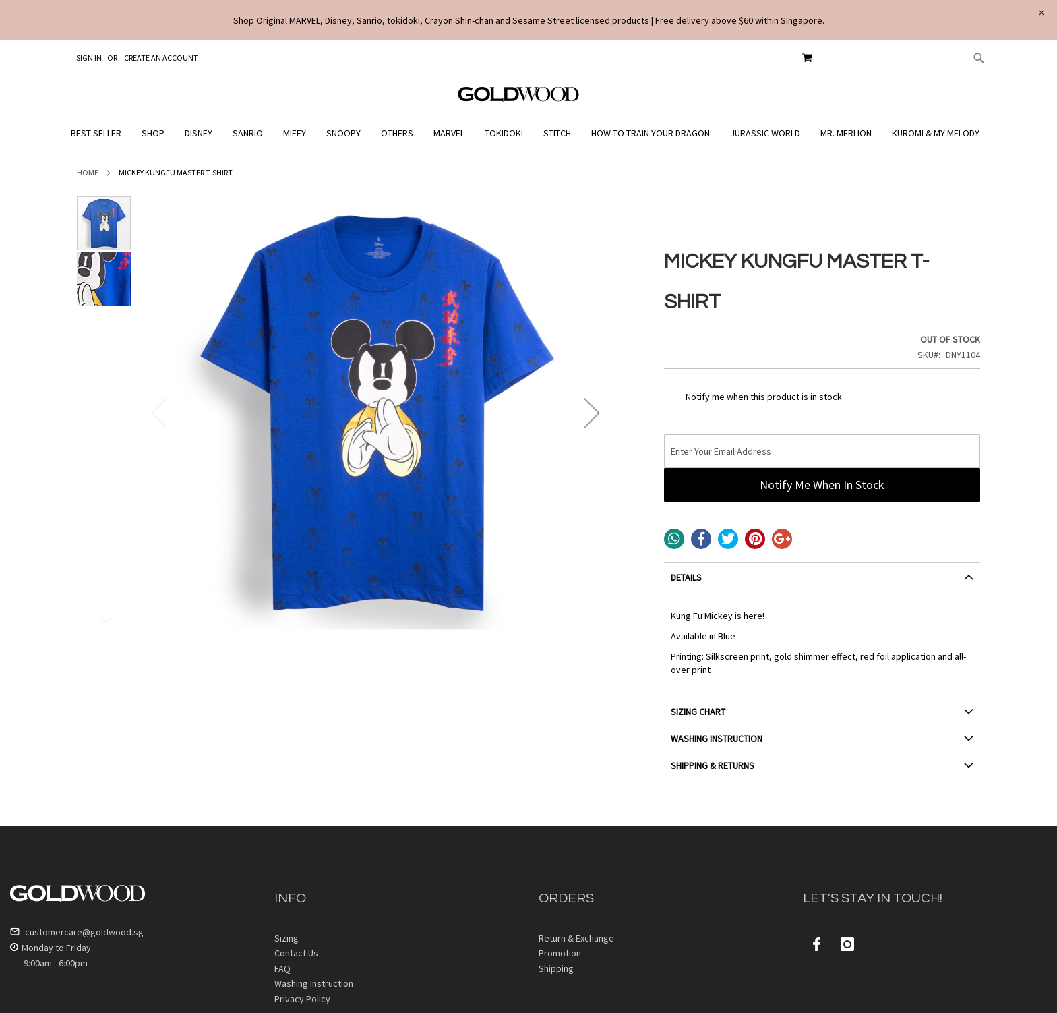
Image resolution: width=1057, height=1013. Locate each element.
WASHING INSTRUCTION (716, 738)
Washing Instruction (313, 983)
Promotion (560, 953)
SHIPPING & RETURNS (712, 765)
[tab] (822, 582)
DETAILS (686, 577)
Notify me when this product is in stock (764, 396)
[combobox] (906, 57)
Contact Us (296, 953)
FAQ (282, 968)
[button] (592, 413)
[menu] (528, 133)
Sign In (89, 58)
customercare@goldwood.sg (77, 932)
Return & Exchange (576, 938)
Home (87, 172)
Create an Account (161, 58)
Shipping (556, 968)
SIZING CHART (698, 711)
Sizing (286, 938)
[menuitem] (99, 133)
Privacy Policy (302, 999)
